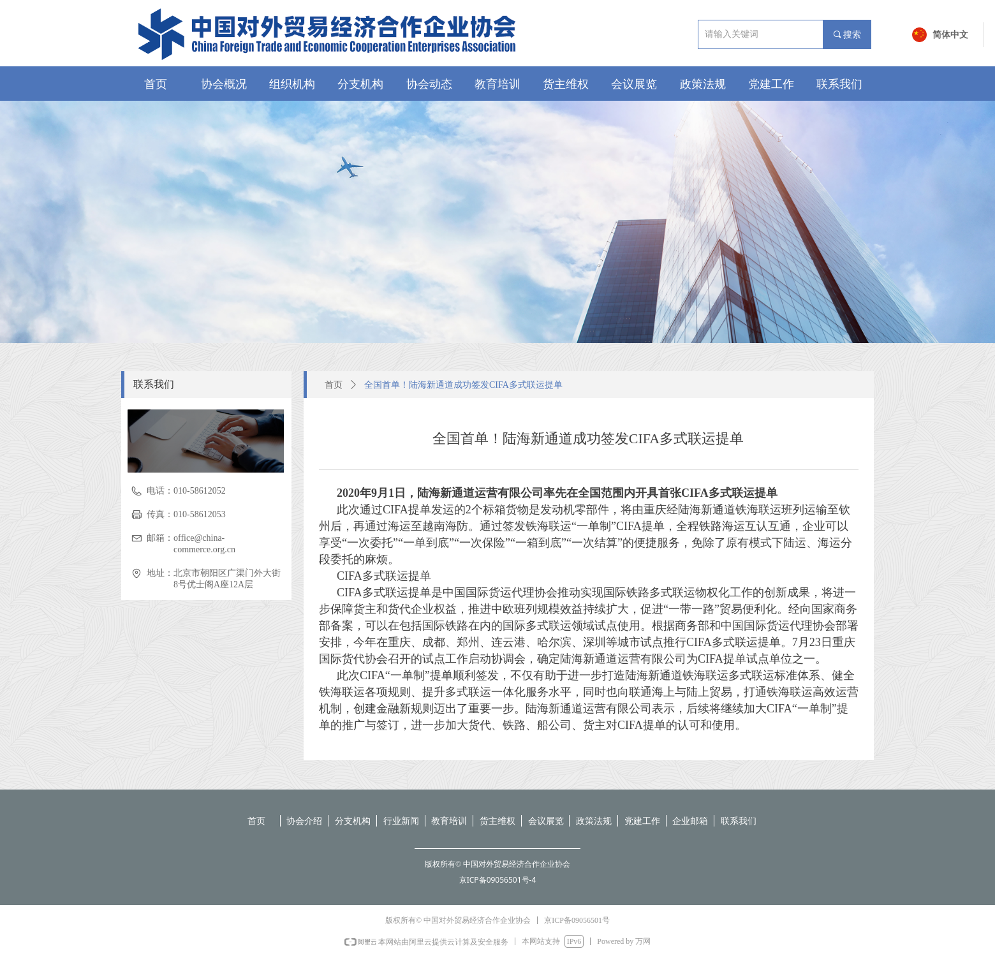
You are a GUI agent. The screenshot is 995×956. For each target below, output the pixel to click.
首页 (334, 385)
